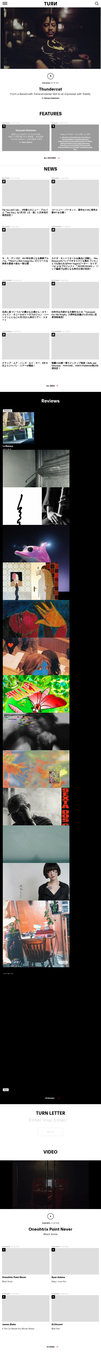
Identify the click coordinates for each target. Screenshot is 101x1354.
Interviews (6, 124)
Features (54, 124)
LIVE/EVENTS (56, 228)
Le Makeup (8, 447)
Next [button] (6, 1091)
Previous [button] (7, 412)
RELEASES (6, 179)
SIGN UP (50, 1133)
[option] (15, 450)
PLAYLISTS (6, 1247)
